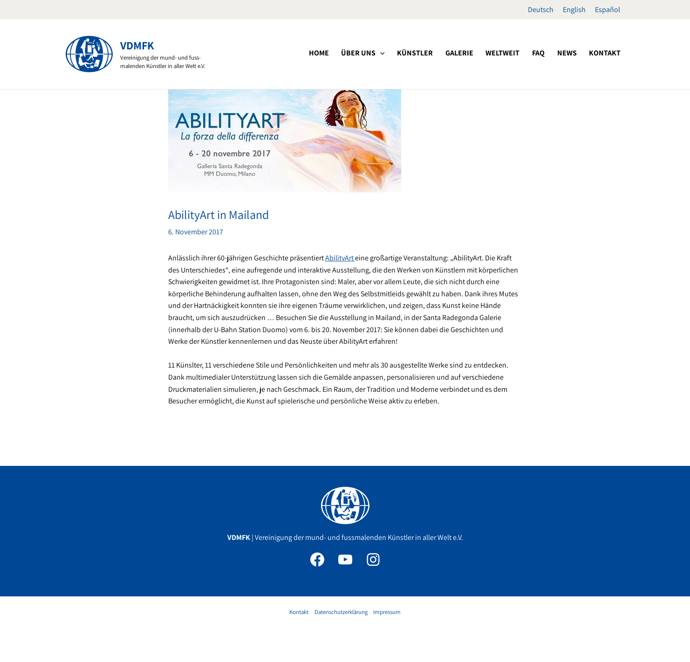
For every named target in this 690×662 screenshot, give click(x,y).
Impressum (387, 612)
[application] (411, 53)
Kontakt (298, 612)
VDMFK (137, 45)
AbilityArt (340, 258)
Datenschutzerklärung (341, 612)
